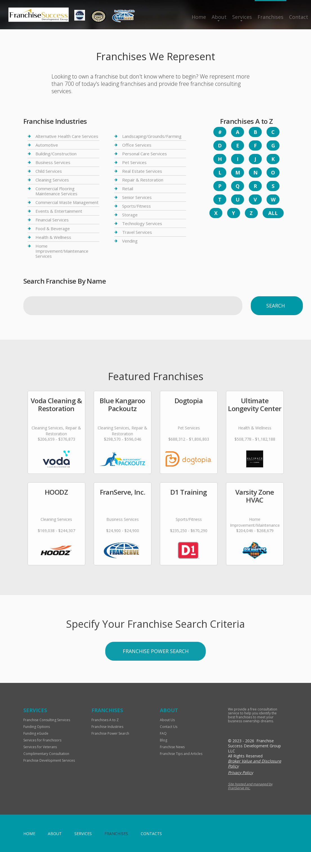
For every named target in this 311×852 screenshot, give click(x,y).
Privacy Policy (240, 772)
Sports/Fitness (136, 206)
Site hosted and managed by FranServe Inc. (250, 786)
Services (242, 17)
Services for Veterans (40, 747)
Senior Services (137, 197)
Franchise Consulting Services (46, 720)
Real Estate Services (142, 171)
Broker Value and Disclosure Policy (254, 763)
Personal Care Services (144, 153)
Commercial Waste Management (67, 202)
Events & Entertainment (58, 211)
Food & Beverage (52, 228)
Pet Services (134, 162)
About (219, 17)
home (29, 833)
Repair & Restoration (142, 180)
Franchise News (172, 747)
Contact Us (168, 726)
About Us (167, 720)
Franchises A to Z (105, 720)
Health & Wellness (53, 237)
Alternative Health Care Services (66, 136)
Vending (130, 241)
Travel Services (137, 232)
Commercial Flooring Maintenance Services (56, 191)
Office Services (136, 145)
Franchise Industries (107, 726)
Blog (163, 740)
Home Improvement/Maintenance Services (61, 251)
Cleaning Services (52, 180)
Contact (298, 17)
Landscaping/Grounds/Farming (152, 136)
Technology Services (142, 223)
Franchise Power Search (110, 733)
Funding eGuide (35, 733)
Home (199, 17)
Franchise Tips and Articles (181, 753)
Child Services (48, 171)
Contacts (151, 833)
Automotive (46, 145)
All (273, 213)
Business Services (52, 162)
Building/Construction (56, 153)
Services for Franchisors (42, 740)
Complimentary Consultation (46, 753)
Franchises (270, 17)
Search (275, 305)
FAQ (163, 733)
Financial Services (52, 220)
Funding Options (36, 726)
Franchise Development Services (49, 760)
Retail (127, 188)
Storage (130, 215)
